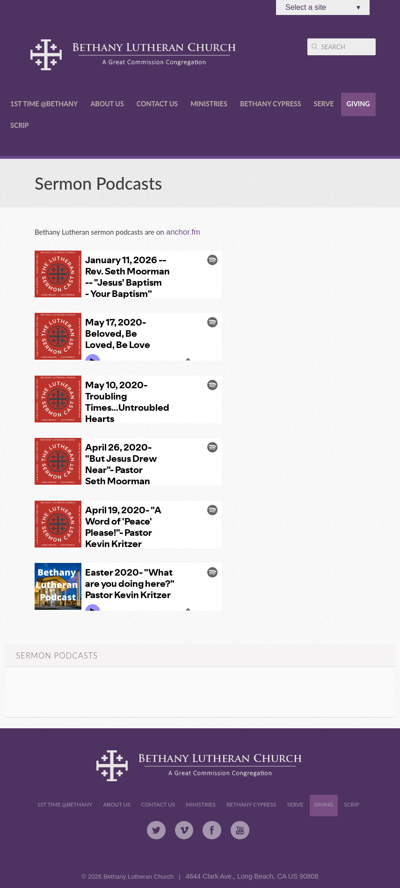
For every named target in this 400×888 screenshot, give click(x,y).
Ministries (208, 104)
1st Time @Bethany (44, 104)
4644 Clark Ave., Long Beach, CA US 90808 (252, 876)
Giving (358, 104)
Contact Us (157, 104)
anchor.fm (182, 232)
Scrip (19, 125)
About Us (107, 104)
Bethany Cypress (270, 104)
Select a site (322, 7)
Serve (324, 104)
